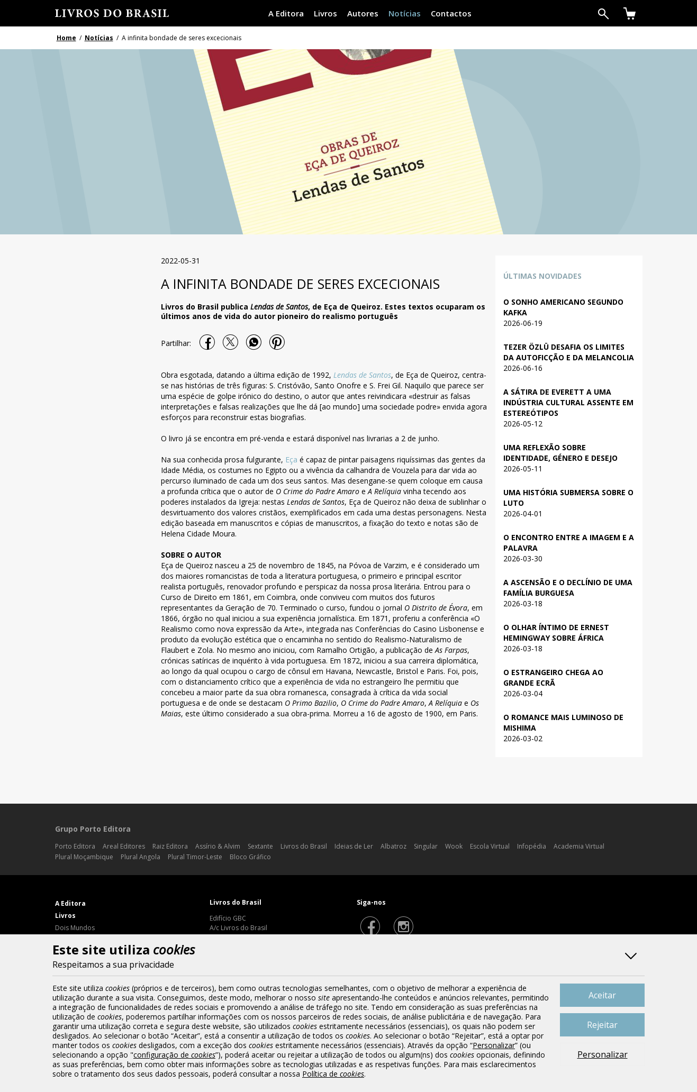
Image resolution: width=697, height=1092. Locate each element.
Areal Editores (124, 846)
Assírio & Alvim (217, 846)
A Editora (286, 13)
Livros (325, 13)
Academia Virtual (579, 846)
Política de (333, 1074)
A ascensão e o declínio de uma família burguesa (567, 587)
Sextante (260, 846)
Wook (454, 846)
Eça (291, 459)
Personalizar (602, 1054)
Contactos (451, 13)
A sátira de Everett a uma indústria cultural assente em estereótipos (568, 402)
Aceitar (602, 995)
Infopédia (531, 846)
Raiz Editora (170, 846)
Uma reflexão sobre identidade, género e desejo (560, 452)
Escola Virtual (490, 846)
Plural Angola (140, 856)
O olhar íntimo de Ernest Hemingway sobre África (556, 632)
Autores (362, 13)
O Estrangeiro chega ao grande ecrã (553, 677)
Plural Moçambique (84, 856)
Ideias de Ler (353, 846)
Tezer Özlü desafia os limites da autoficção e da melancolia (568, 352)
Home (66, 37)
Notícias (404, 13)
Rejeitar (602, 1025)
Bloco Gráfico (250, 856)
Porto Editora (75, 846)
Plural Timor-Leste (195, 856)
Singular (426, 846)
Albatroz (393, 846)
